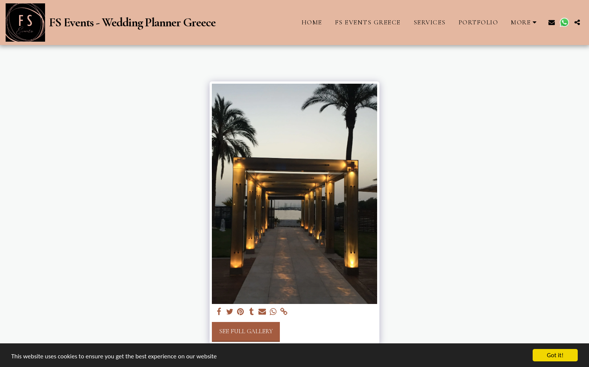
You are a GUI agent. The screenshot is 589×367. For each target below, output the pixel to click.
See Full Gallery (246, 331)
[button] (551, 22)
